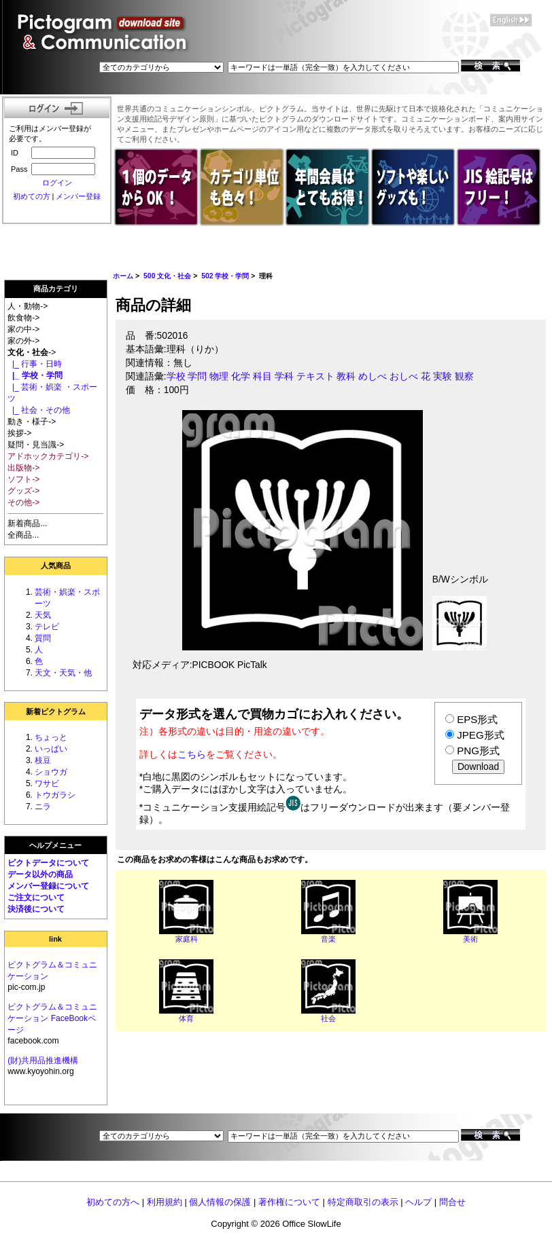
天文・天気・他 (63, 673)
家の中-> (23, 329)
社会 (328, 1018)
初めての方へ (112, 1202)
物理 (218, 376)
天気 (43, 615)
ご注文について (36, 897)
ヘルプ (418, 1202)
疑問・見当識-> (35, 444)
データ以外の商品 (40, 874)
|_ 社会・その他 (38, 410)
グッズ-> (23, 491)
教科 (346, 376)
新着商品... (27, 523)
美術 (470, 939)
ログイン (57, 183)
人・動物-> (27, 306)
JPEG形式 (480, 735)
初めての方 (31, 196)
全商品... (23, 535)
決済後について (36, 909)
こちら (191, 754)
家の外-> (23, 341)
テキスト (315, 376)
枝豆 (43, 760)
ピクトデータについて (48, 863)
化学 (240, 376)
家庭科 (186, 939)
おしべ (404, 376)
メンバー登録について (48, 886)
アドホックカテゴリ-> (47, 456)
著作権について (289, 1202)
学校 (176, 376)
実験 (442, 376)
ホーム (123, 276)
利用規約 (164, 1202)
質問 (43, 638)
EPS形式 (477, 719)
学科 (284, 376)
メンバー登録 (78, 196)
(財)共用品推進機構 (42, 1060)
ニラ (43, 806)
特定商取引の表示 (363, 1202)
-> (31, 352)
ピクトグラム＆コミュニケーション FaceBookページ (52, 1018)
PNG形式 (478, 750)
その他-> (23, 502)
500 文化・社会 (167, 276)
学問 (197, 376)
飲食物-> (23, 317)
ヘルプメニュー (55, 845)
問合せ (452, 1202)
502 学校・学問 (225, 276)
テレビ (47, 626)
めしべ (372, 376)
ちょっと (51, 737)
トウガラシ (55, 795)
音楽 (328, 939)
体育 (186, 1018)
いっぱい (51, 749)
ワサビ (47, 783)
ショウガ (51, 772)
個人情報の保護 (220, 1202)
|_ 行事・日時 (34, 364)
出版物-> (23, 468)
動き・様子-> (31, 421)
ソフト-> (23, 479)
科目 (262, 376)
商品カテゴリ (55, 288)
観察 (464, 376)
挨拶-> (19, 433)
